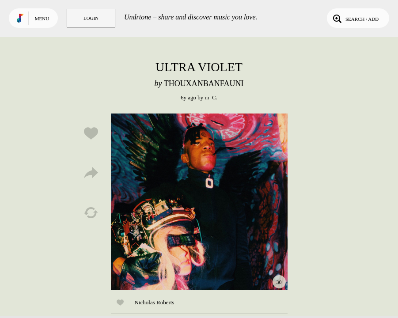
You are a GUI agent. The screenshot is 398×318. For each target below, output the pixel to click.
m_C (210, 97)
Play (199, 202)
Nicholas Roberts (154, 302)
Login (91, 18)
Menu (42, 18)
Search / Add (355, 18)
